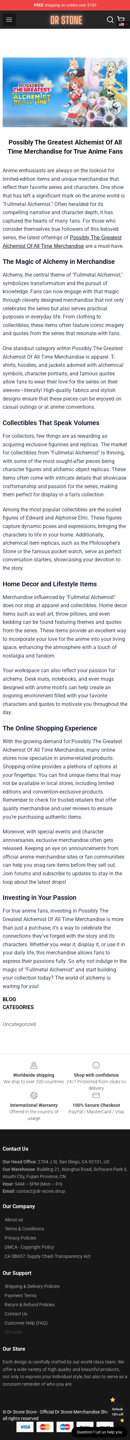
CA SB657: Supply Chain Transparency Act (48, 1256)
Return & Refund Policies (30, 1304)
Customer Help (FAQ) (26, 1323)
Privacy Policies (20, 1238)
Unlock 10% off (117, 1411)
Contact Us (16, 1313)
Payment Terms (21, 1295)
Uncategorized (18, 1024)
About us (14, 1219)
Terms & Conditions (24, 1228)
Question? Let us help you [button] (99, 1432)
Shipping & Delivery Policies (32, 1286)
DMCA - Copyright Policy (29, 1247)
